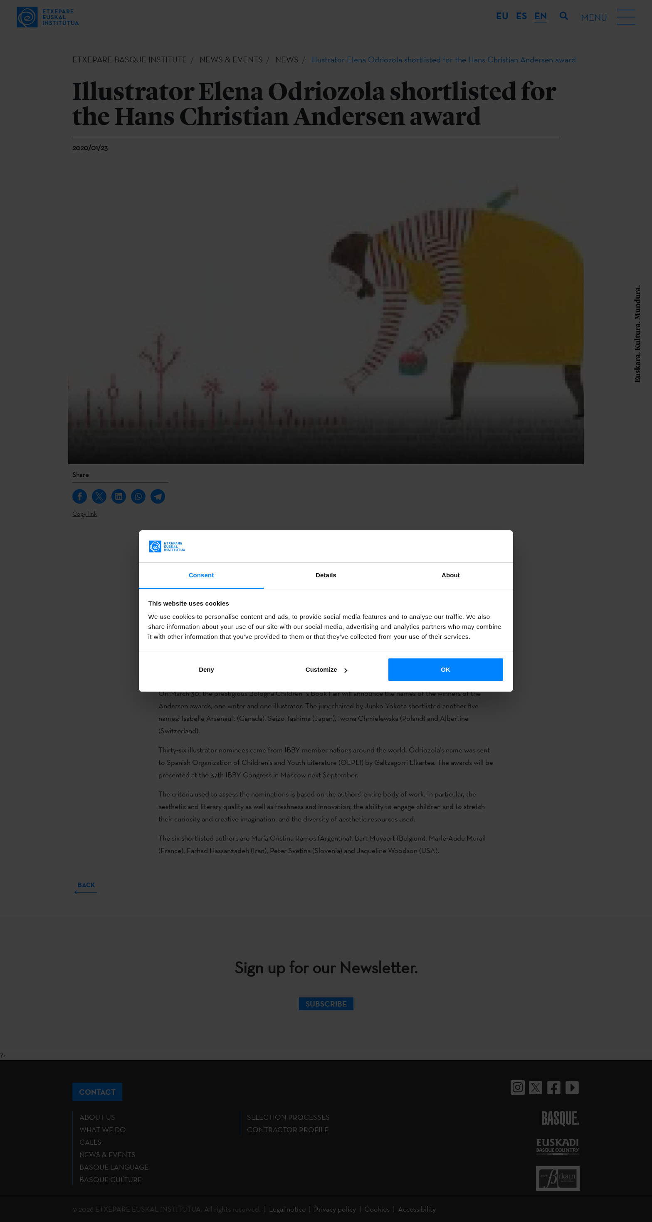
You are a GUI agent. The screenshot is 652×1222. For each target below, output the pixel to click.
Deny (206, 669)
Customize (326, 669)
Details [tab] (326, 575)
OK (445, 669)
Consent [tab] (201, 575)
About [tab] (451, 575)
